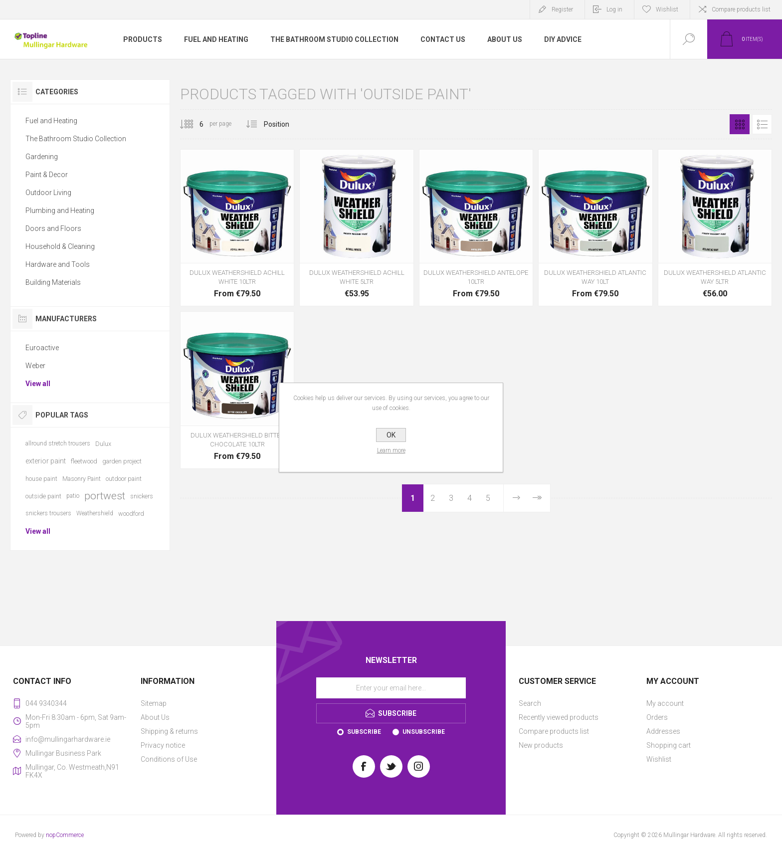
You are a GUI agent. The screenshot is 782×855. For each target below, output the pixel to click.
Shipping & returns (169, 731)
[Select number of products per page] (194, 124)
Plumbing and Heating (59, 210)
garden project (122, 461)
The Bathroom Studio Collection (75, 139)
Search (530, 703)
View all (37, 384)
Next (516, 498)
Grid (740, 124)
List (762, 124)
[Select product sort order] (284, 124)
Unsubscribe (423, 731)
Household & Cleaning (60, 246)
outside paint (43, 496)
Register (562, 9)
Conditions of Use (169, 759)
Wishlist (658, 759)
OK (391, 435)
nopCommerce (65, 835)
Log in (614, 9)
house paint (41, 478)
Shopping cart (668, 745)
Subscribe (364, 731)
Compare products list (741, 9)
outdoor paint (124, 478)
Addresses (663, 731)
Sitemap (154, 703)
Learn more (391, 450)
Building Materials (53, 282)
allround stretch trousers (57, 443)
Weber (35, 366)
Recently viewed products (558, 717)
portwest (104, 496)
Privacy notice (163, 745)
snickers (141, 496)
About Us (155, 717)
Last (537, 498)
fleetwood (84, 461)
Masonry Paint (81, 478)
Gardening (41, 157)
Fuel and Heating (51, 121)
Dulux (103, 443)
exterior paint (45, 461)
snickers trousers (48, 513)
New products (541, 745)
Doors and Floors (53, 228)
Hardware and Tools (57, 264)
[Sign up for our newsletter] (391, 687)
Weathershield (94, 513)
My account (665, 703)
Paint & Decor (46, 175)
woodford (131, 513)
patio (72, 495)
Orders (657, 717)
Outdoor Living (48, 193)
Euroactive (42, 348)
